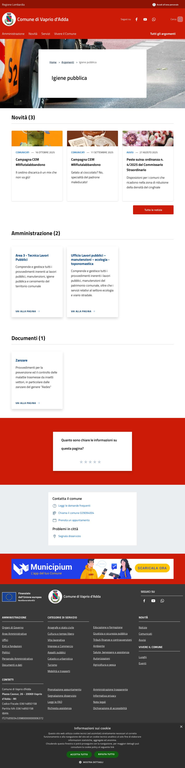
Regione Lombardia (13, 4)
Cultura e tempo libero (61, 634)
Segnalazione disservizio (62, 696)
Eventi (142, 663)
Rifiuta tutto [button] (106, 754)
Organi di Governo (12, 627)
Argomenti (67, 62)
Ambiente (99, 646)
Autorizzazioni (101, 658)
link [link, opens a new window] (112, 747)
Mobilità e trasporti (59, 671)
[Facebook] (130, 19)
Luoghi (143, 657)
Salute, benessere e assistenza (111, 652)
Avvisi (130, 152)
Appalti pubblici (57, 652)
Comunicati (22, 152)
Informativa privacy (104, 696)
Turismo (52, 665)
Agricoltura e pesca (104, 665)
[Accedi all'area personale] (165, 5)
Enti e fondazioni (12, 646)
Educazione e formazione (107, 627)
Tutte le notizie (153, 210)
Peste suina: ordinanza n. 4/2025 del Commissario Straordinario (145, 164)
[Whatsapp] (147, 19)
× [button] (181, 727)
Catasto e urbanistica (60, 659)
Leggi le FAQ (55, 702)
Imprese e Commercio (60, 646)
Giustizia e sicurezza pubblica (110, 633)
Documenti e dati (12, 665)
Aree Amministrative (14, 634)
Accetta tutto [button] (79, 754)
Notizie (143, 627)
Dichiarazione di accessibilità (110, 708)
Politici (6, 652)
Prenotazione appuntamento (64, 689)
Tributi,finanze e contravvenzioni (112, 640)
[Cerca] (179, 19)
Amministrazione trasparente (110, 689)
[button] (92, 762)
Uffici (5, 640)
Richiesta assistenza (60, 708)
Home (53, 62)
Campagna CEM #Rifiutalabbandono (30, 162)
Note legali (99, 702)
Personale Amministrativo (17, 659)
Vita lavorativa (56, 640)
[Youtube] (139, 19)
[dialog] (92, 745)
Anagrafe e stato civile (61, 627)
